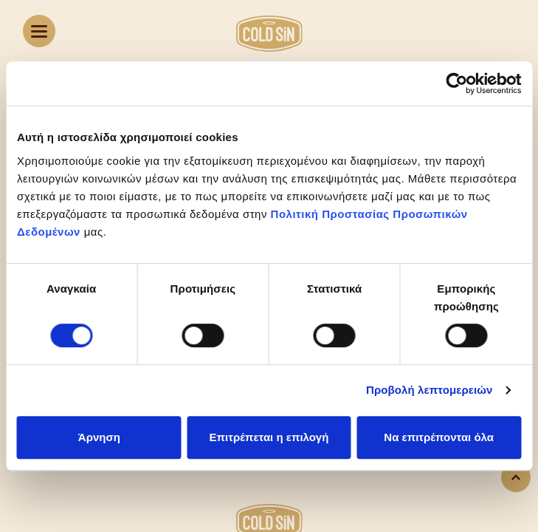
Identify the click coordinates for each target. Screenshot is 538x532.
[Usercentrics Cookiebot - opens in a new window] (456, 83)
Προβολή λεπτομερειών (429, 389)
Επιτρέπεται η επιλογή (269, 437)
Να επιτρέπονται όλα (439, 437)
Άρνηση (99, 437)
